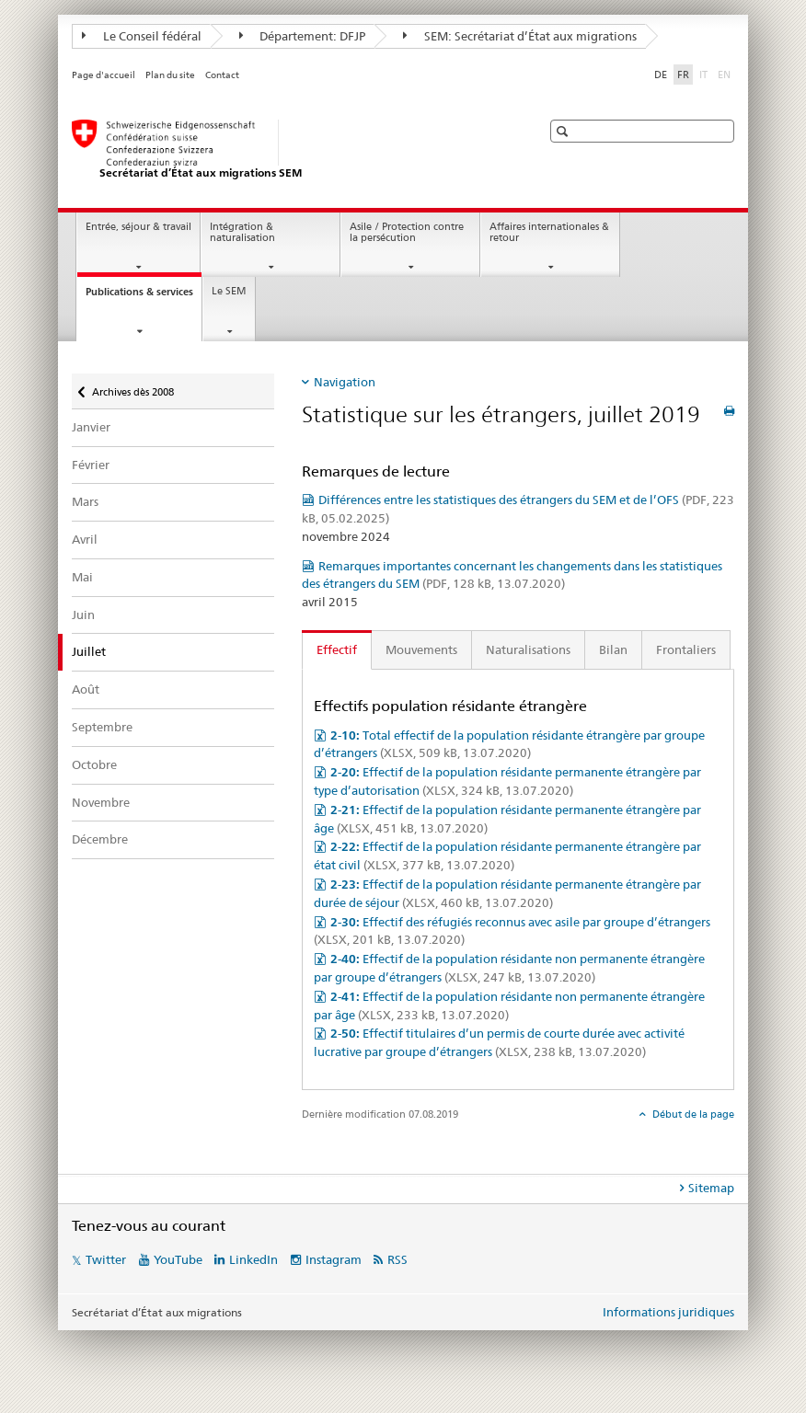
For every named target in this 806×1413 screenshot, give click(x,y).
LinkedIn (253, 1259)
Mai (82, 576)
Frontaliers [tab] (686, 649)
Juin (83, 614)
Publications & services (144, 296)
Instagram (333, 1259)
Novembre (101, 802)
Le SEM (229, 291)
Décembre (100, 839)
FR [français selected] (683, 74)
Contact (222, 75)
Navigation (344, 381)
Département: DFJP (302, 36)
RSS (397, 1259)
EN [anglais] (726, 73)
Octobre (94, 764)
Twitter (106, 1259)
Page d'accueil (103, 75)
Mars (85, 501)
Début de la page (692, 1114)
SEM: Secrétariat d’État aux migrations (520, 36)
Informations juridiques (668, 1311)
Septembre (102, 726)
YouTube (178, 1259)
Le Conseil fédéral (142, 36)
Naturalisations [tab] (528, 649)
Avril (85, 539)
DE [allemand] (660, 74)
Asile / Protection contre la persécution (407, 233)
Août (85, 689)
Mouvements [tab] (421, 649)
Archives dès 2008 (132, 385)
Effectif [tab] (337, 649)
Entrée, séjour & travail (138, 227)
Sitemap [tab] (711, 1187)
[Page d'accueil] (288, 150)
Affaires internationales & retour (549, 233)
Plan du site (170, 75)
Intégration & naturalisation (242, 233)
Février (90, 464)
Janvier (91, 426)
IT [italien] (705, 73)
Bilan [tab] (613, 649)
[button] (564, 131)
